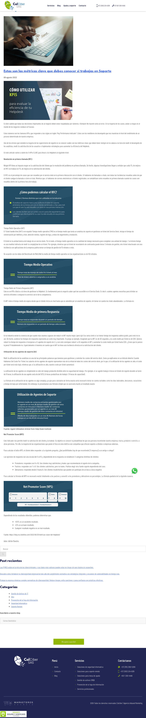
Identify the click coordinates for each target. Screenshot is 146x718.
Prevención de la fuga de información (24, 600)
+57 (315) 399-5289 (128, 667)
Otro (12, 596)
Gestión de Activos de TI (19, 593)
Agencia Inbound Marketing (133, 703)
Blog (59, 5)
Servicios (50, 5)
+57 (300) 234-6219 (103, 5)
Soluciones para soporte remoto (88, 671)
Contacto (82, 5)
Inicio (56, 667)
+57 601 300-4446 (118, 5)
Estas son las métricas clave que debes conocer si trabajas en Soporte (57, 71)
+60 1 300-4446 (126, 675)
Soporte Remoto (16, 606)
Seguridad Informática (19, 603)
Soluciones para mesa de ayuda (88, 675)
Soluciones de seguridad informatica (90, 667)
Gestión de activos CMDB (86, 680)
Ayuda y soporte (69, 5)
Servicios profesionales (85, 689)
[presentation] (18, 632)
